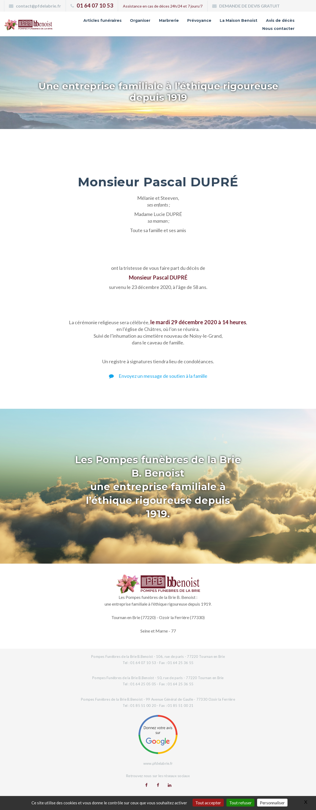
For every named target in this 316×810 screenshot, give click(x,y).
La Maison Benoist (238, 20)
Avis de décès (280, 20)
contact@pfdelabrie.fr (38, 5)
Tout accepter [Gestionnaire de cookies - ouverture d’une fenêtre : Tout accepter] (208, 802)
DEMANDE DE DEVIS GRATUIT (249, 5)
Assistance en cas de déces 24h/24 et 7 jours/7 (163, 6)
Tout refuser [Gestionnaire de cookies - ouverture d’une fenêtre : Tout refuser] (240, 802)
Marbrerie (169, 20)
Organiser (140, 20)
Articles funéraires (102, 20)
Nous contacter (278, 28)
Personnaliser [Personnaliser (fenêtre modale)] (272, 802)
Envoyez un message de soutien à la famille (158, 376)
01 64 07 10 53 (95, 5)
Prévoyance (199, 20)
